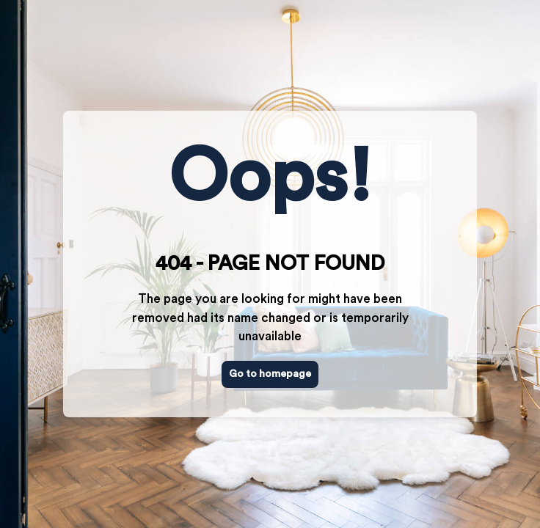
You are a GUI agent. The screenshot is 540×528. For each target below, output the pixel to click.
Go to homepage (270, 374)
